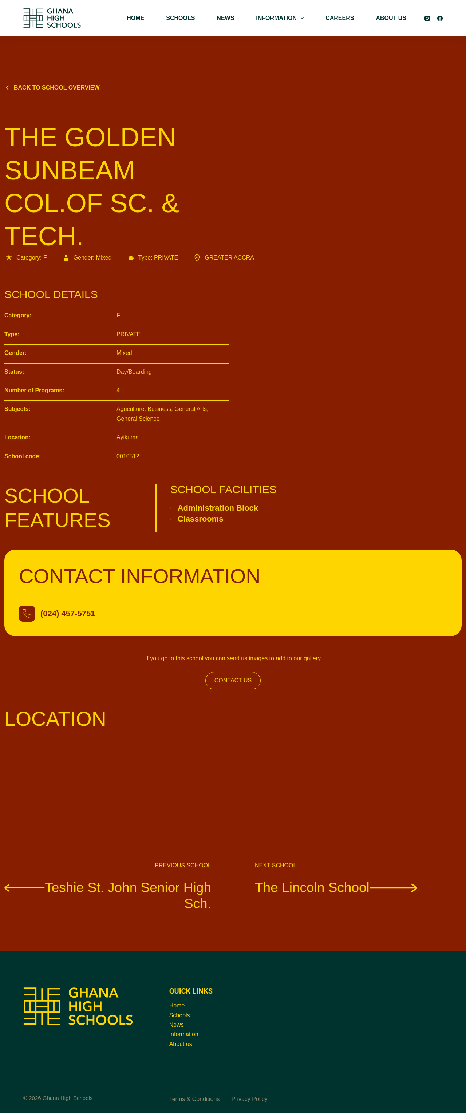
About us (180, 1044)
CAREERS (339, 18)
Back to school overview (52, 87)
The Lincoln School (336, 887)
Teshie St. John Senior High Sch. (107, 895)
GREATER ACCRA (223, 257)
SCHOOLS (180, 18)
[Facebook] (440, 18)
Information (183, 1034)
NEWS (225, 18)
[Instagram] (427, 18)
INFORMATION (281, 18)
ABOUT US (391, 18)
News (176, 1025)
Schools (179, 1015)
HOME (135, 18)
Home (177, 1005)
